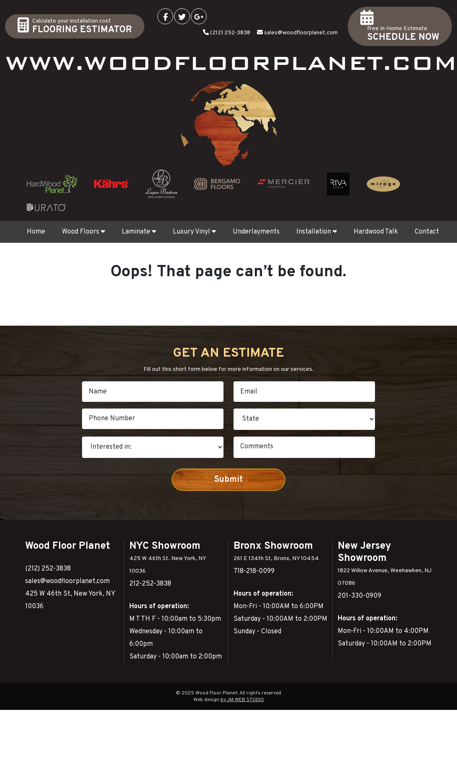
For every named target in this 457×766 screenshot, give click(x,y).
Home (36, 232)
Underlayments (256, 232)
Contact (427, 232)
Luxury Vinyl (194, 232)
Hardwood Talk (376, 232)
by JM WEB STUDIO (242, 700)
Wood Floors (83, 232)
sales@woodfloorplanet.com (301, 32)
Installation (316, 232)
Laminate (139, 232)
